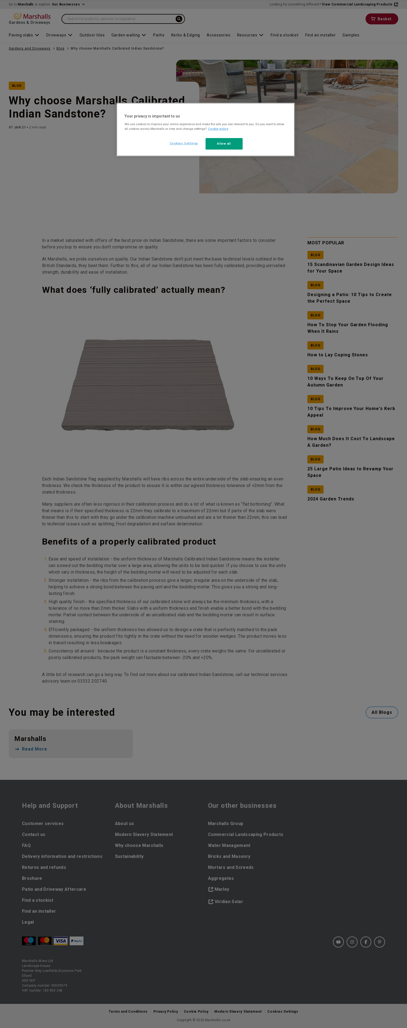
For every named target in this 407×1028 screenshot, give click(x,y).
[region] (205, 129)
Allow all (224, 143)
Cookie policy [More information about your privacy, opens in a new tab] (218, 129)
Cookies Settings (184, 143)
